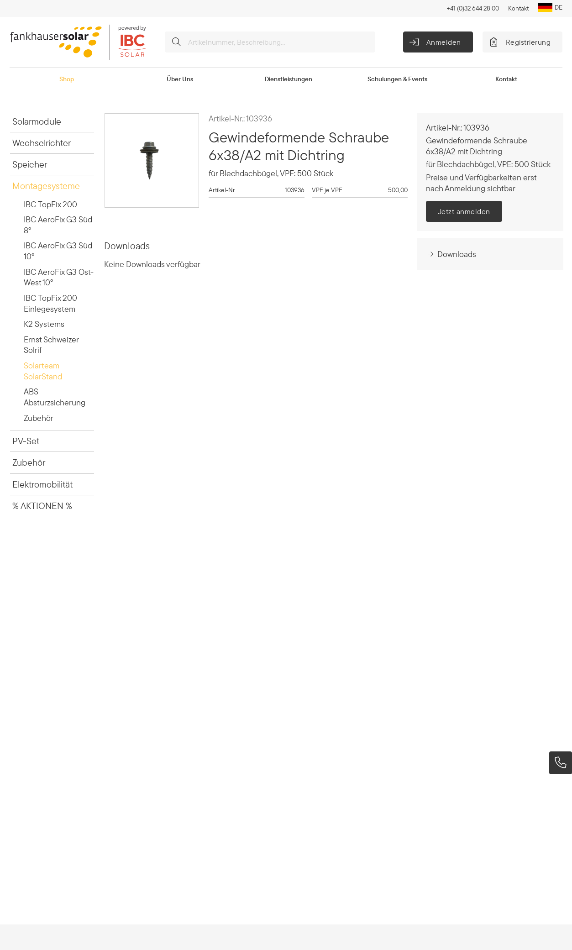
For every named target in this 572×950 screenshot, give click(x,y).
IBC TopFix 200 (50, 204)
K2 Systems (44, 324)
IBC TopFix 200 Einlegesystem (50, 303)
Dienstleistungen (288, 79)
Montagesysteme (46, 185)
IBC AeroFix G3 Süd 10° (58, 251)
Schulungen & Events (397, 79)
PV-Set (25, 440)
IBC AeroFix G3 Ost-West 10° (59, 277)
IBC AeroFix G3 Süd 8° (58, 225)
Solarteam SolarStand (43, 371)
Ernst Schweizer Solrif (51, 345)
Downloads (451, 254)
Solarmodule (36, 121)
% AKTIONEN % (42, 505)
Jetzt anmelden (464, 211)
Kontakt (518, 8)
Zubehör (38, 418)
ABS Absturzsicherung (54, 397)
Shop (66, 79)
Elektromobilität (42, 484)
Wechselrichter (41, 142)
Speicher (29, 164)
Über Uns (180, 79)
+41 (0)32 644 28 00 (472, 8)
